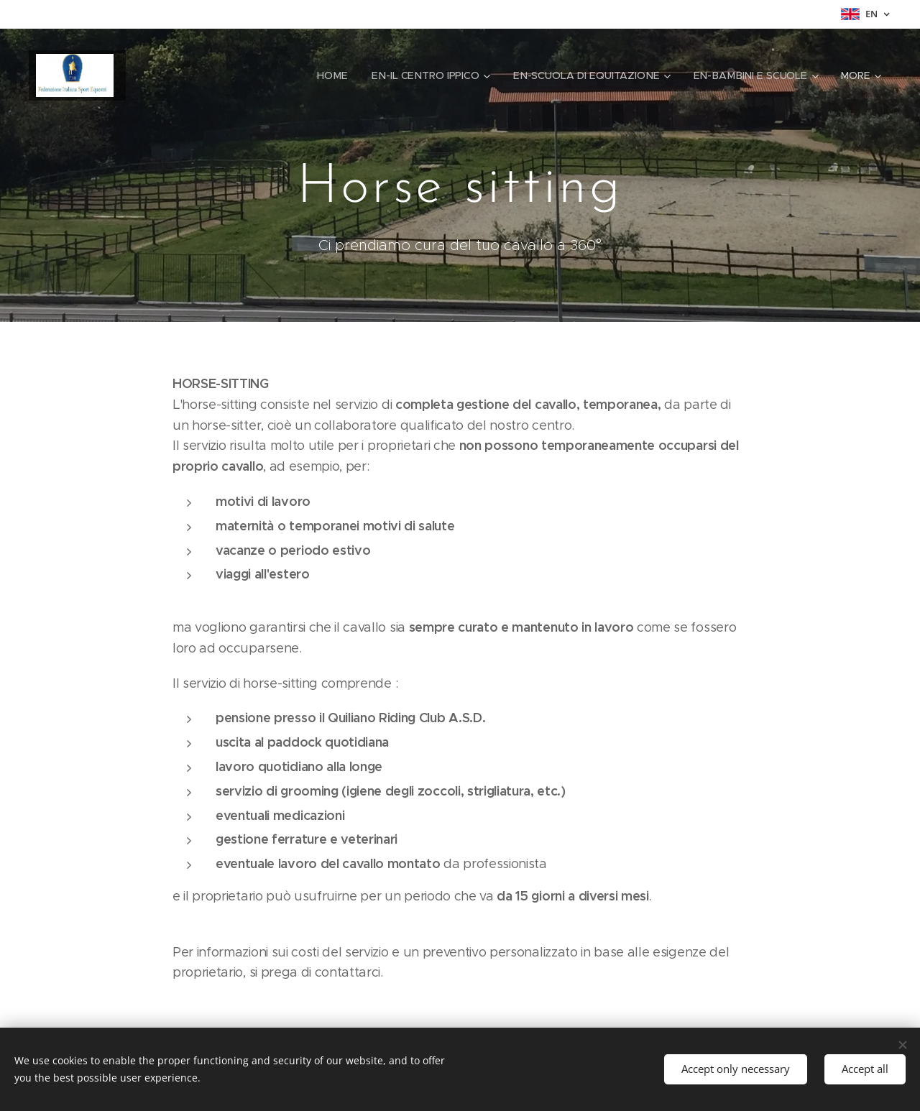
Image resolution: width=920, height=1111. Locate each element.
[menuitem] (340, 75)
